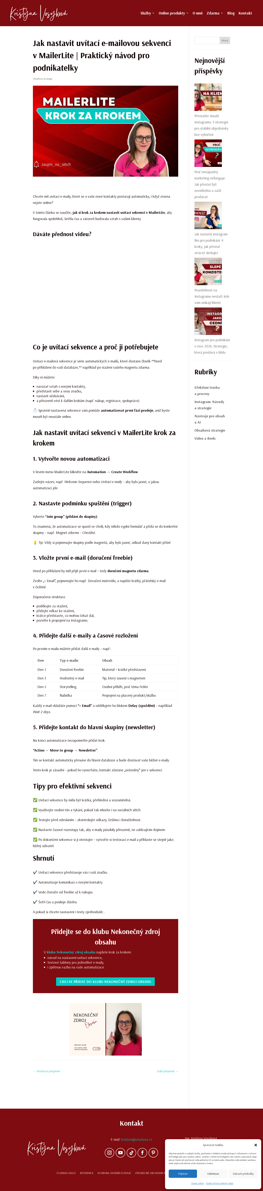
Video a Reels (204, 438)
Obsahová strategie (42, 78)
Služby (146, 13)
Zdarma (213, 13)
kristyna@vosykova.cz (136, 1139)
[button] (256, 1145)
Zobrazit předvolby (243, 1173)
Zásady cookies (197, 1183)
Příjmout (183, 1173)
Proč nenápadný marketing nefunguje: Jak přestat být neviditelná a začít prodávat (210, 184)
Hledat (225, 40)
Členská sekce (66, 1173)
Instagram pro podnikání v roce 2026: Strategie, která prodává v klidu (212, 346)
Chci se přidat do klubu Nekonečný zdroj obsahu (105, 981)
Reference (86, 1173)
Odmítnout (213, 1173)
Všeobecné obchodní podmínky (156, 1173)
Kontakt (245, 13)
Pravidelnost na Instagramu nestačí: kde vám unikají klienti (211, 296)
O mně (198, 13)
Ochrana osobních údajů (114, 1173)
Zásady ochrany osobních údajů (219, 1183)
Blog (230, 13)
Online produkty (172, 13)
